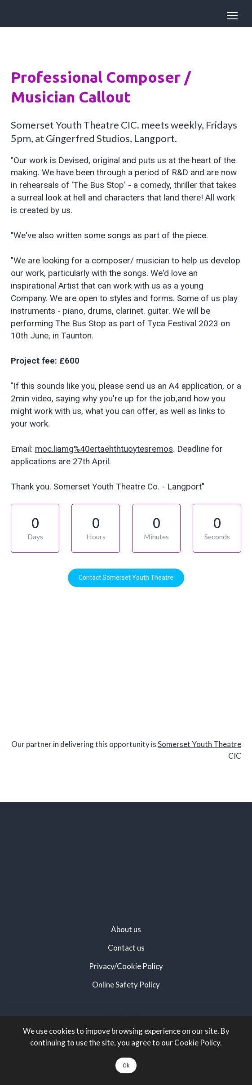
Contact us (126, 947)
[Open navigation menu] (232, 16)
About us (126, 929)
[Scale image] (126, 859)
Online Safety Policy (126, 984)
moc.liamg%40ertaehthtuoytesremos (104, 449)
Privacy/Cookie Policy (126, 966)
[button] (126, 578)
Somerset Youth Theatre (199, 744)
